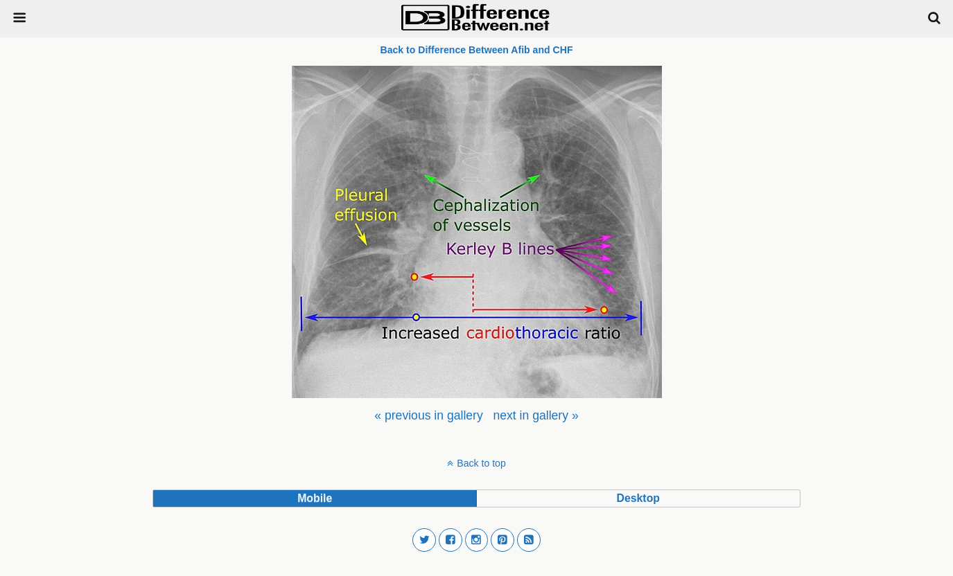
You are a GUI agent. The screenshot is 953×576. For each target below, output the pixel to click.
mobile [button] (314, 498)
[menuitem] (428, 415)
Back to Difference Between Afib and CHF (477, 49)
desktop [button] (638, 498)
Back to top (481, 463)
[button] (424, 540)
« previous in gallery (428, 415)
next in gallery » (535, 415)
